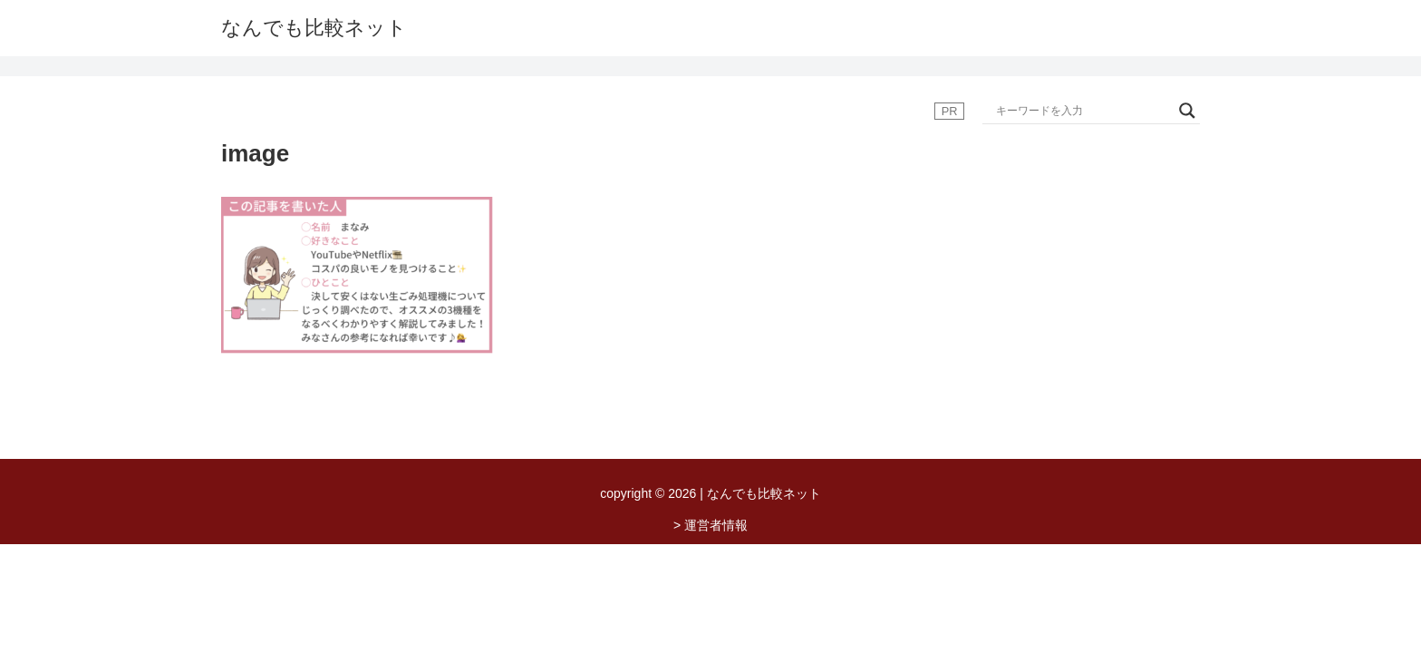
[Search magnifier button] (1187, 110)
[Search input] (1083, 110)
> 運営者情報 (710, 525)
